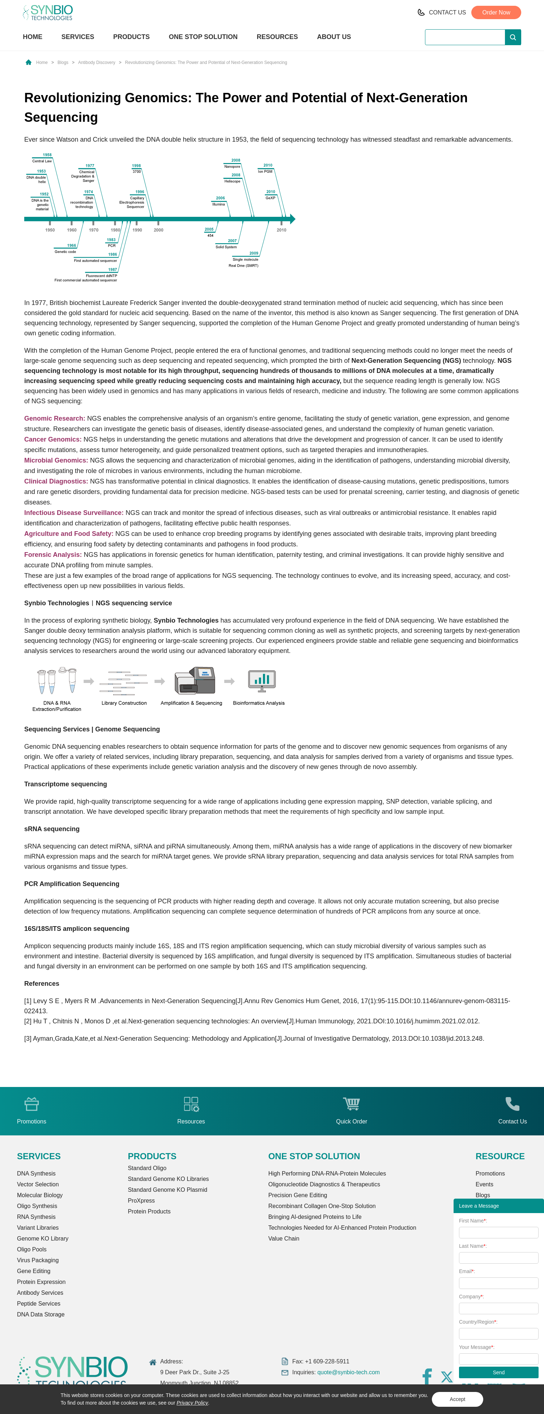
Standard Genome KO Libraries (168, 1179)
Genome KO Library (42, 1238)
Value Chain (283, 1238)
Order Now (496, 12)
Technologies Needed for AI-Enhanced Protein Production (342, 1228)
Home (42, 62)
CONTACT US (447, 12)
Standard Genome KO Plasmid (167, 1190)
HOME (32, 36)
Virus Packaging (38, 1260)
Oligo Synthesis (37, 1206)
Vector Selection (38, 1184)
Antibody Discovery (96, 62)
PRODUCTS (131, 37)
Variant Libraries (38, 1228)
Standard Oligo (147, 1168)
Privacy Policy (192, 1403)
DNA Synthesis (36, 1173)
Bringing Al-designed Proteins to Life (315, 1217)
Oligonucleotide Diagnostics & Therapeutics (324, 1184)
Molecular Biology (40, 1195)
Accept (458, 1399)
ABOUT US (334, 36)
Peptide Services (38, 1304)
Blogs (63, 62)
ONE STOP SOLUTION (203, 36)
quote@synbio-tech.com (348, 1372)
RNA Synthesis (36, 1217)
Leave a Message (479, 1206)
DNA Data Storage (41, 1314)
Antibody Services (40, 1293)
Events (484, 1184)
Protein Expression (41, 1282)
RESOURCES (277, 36)
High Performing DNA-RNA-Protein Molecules (327, 1173)
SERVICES (77, 36)
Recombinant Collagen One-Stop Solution (322, 1206)
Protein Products (149, 1211)
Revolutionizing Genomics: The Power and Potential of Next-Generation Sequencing (206, 62)
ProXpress (141, 1201)
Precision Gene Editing (297, 1195)
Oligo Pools (32, 1249)
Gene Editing (34, 1271)
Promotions (490, 1173)
